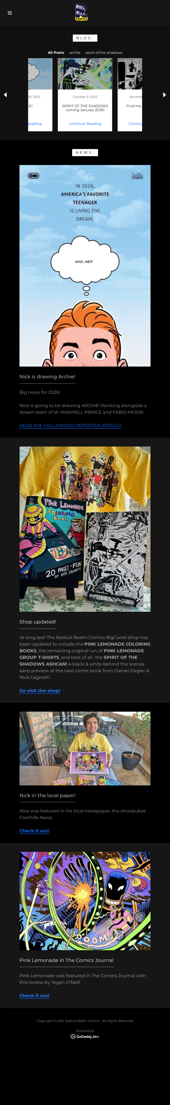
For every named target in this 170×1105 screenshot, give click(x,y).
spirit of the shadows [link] (104, 52)
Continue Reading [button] (55, 124)
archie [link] (75, 52)
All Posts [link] (56, 52)
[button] (9, 12)
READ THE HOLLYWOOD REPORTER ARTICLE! (70, 425)
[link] (81, 12)
